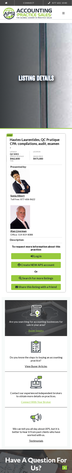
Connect (28, 3)
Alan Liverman (18, 231)
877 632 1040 (57, 3)
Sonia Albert (17, 195)
